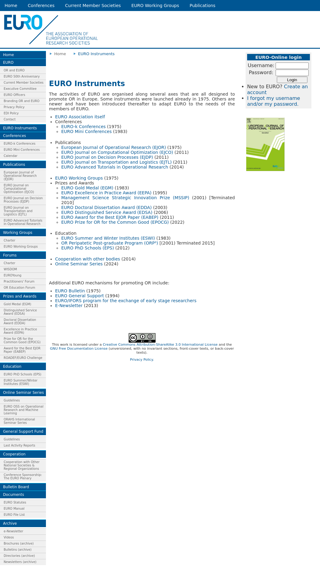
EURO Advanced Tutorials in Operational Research (23, 222)
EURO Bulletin (70, 290)
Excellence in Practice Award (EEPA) (20, 331)
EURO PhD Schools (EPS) (22, 374)
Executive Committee (20, 88)
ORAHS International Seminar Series (19, 421)
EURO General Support (79, 295)
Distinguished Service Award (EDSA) (20, 312)
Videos (9, 537)
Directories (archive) (19, 555)
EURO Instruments (20, 128)
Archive (10, 523)
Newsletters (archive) (20, 562)
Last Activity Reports (19, 445)
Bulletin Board (16, 487)
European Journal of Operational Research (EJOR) (20, 176)
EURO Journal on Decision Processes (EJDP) (23, 199)
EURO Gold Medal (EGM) (87, 187)
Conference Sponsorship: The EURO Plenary (23, 476)
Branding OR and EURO (22, 101)
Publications (202, 5)
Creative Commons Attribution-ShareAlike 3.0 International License (160, 345)
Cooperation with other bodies (87, 259)
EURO (8, 62)
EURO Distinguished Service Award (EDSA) (106, 212)
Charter (9, 240)
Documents (13, 494)
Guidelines (12, 400)
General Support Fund (23, 431)
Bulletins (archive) (18, 549)
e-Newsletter (13, 531)
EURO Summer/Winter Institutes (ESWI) (20, 382)
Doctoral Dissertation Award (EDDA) (20, 321)
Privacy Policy (14, 107)
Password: (261, 72)
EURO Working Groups (155, 5)
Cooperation (14, 454)
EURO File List (14, 514)
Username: (261, 65)
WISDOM (10, 269)
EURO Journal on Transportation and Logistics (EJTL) (18, 211)
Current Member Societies (93, 5)
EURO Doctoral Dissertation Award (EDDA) (106, 207)
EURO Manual (14, 508)
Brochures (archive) (19, 543)
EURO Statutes (15, 502)
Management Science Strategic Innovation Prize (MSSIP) (125, 197)
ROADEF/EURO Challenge (23, 357)
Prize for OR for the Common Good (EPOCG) (22, 340)
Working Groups (17, 232)
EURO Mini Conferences (22, 149)
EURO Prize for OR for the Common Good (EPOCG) (115, 222)
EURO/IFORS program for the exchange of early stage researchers (126, 300)
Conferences (41, 5)
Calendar (10, 156)
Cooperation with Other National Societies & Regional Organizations (22, 465)
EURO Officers (14, 95)
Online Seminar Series (23, 392)
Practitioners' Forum (19, 281)
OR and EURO (14, 70)
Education (12, 366)
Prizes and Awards (19, 296)
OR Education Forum (19, 287)
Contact (10, 119)
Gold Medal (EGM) (17, 304)
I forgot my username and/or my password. (273, 101)
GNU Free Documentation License (78, 349)
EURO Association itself (80, 116)
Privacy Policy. (142, 360)
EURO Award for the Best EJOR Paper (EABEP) (109, 217)
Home (11, 5)
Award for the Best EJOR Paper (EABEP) (22, 350)
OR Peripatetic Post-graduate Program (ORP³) (109, 243)
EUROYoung (12, 275)
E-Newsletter (69, 305)
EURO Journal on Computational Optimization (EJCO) (19, 189)
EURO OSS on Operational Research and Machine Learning (23, 410)
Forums (10, 255)
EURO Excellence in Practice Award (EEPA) (106, 192)
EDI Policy (11, 113)
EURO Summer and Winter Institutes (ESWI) (108, 238)
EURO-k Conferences (20, 143)
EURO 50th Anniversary (22, 76)
